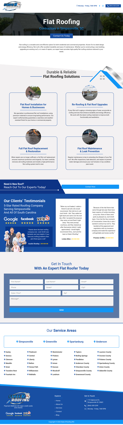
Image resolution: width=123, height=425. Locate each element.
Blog (57, 416)
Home (58, 402)
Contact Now (90, 187)
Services (59, 409)
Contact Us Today (61, 36)
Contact (59, 412)
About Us (59, 405)
